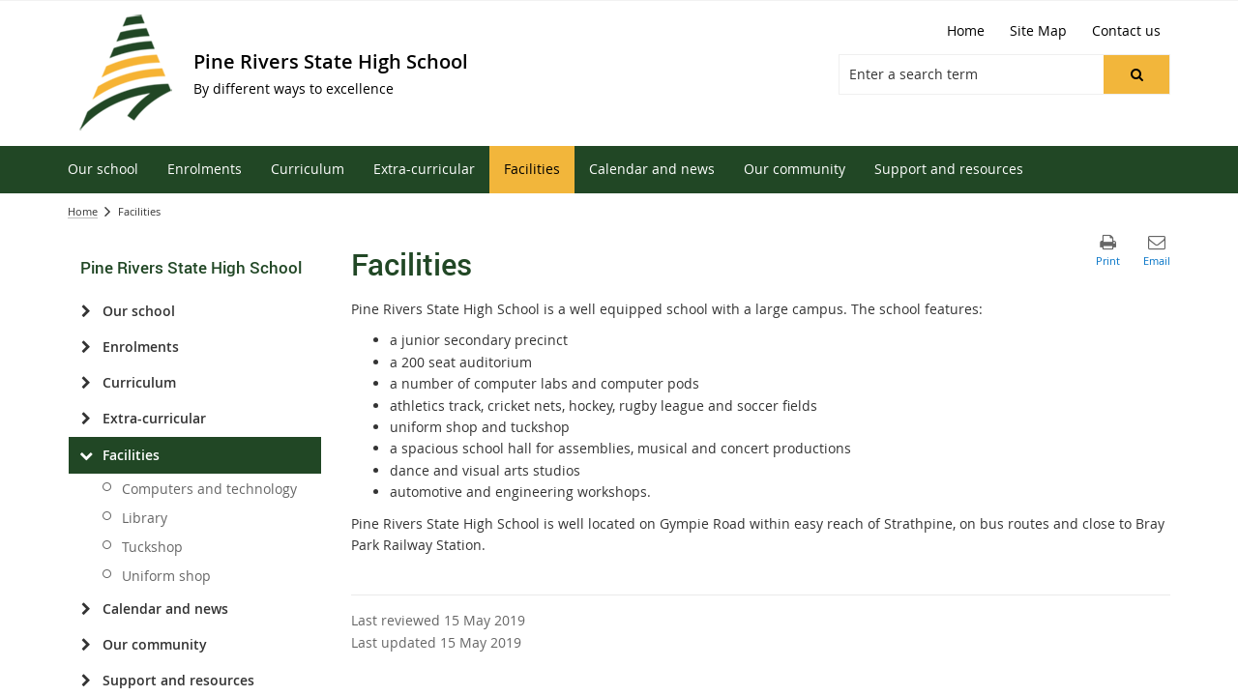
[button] (1136, 74)
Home (83, 211)
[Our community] (86, 644)
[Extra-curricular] (86, 418)
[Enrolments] (86, 347)
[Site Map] (1038, 30)
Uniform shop (166, 575)
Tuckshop (152, 546)
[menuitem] (103, 169)
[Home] (965, 30)
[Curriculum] (86, 382)
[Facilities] (86, 455)
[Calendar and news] (86, 609)
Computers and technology (209, 488)
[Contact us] (1126, 30)
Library (144, 517)
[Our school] (86, 311)
